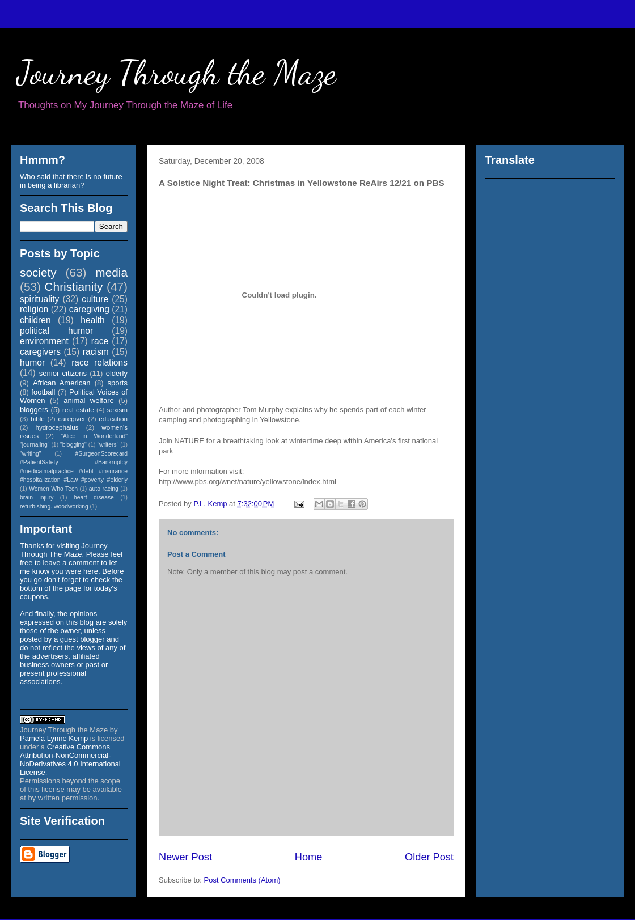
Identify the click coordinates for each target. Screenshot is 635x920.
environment (44, 341)
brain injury (36, 497)
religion (34, 309)
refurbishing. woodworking (54, 506)
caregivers (40, 352)
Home (309, 857)
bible (38, 418)
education (113, 418)
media (111, 272)
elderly (117, 373)
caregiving (89, 309)
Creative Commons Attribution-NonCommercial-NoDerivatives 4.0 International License (70, 760)
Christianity (74, 286)
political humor (56, 331)
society (38, 272)
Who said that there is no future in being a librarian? (71, 180)
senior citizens (63, 373)
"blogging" (73, 445)
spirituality (39, 299)
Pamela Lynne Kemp (54, 738)
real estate (78, 409)
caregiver (72, 418)
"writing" (30, 454)
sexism (117, 409)
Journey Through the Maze (176, 72)
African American (62, 383)
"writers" (107, 445)
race (99, 341)
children (35, 320)
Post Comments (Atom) (242, 880)
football (43, 392)
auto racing (103, 489)
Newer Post (185, 857)
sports (118, 383)
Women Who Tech (53, 489)
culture (95, 299)
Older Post (429, 857)
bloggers (34, 409)
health (93, 320)
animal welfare (89, 400)
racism (96, 352)
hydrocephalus (57, 427)
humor (32, 362)
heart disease (94, 497)
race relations (99, 362)
